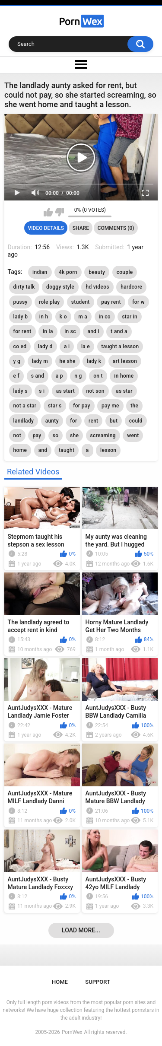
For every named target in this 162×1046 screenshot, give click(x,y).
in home (123, 376)
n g (78, 376)
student (80, 302)
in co (105, 317)
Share (81, 228)
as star (124, 391)
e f (16, 376)
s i (41, 391)
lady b (20, 317)
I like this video (48, 212)
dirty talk (24, 287)
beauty (97, 272)
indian (40, 272)
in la (48, 331)
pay (36, 435)
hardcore (131, 287)
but (114, 421)
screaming (103, 435)
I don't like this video (59, 212)
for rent (22, 331)
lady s (20, 391)
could (136, 421)
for (73, 421)
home (20, 450)
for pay (81, 406)
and (43, 450)
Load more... (81, 930)
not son (95, 391)
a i (67, 346)
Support (97, 982)
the (134, 406)
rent (93, 421)
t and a (119, 331)
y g (17, 361)
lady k (94, 361)
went (133, 435)
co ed (20, 346)
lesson (108, 450)
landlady (23, 421)
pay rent (111, 302)
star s (55, 406)
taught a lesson (120, 346)
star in (129, 317)
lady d (45, 346)
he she (68, 361)
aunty (52, 421)
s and (37, 376)
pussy (20, 302)
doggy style (60, 287)
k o (63, 317)
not (17, 435)
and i (93, 331)
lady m (40, 361)
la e (85, 346)
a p (59, 376)
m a (82, 317)
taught (66, 450)
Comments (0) (116, 228)
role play (49, 302)
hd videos (97, 287)
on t (98, 376)
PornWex (72, 1032)
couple (125, 272)
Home (60, 982)
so (56, 435)
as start (65, 391)
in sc (70, 331)
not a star (25, 406)
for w (138, 302)
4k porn (68, 272)
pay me (110, 406)
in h (43, 317)
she (74, 435)
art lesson (125, 361)
